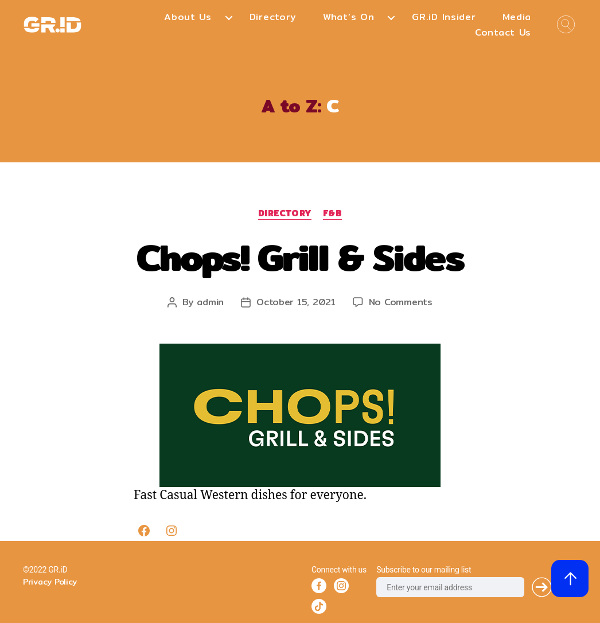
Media (517, 16)
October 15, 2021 (296, 302)
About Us (188, 16)
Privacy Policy (50, 581)
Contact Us (503, 32)
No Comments (401, 302)
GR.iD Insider (444, 16)
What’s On (348, 16)
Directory (273, 16)
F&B (332, 214)
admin (210, 302)
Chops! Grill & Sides (300, 257)
